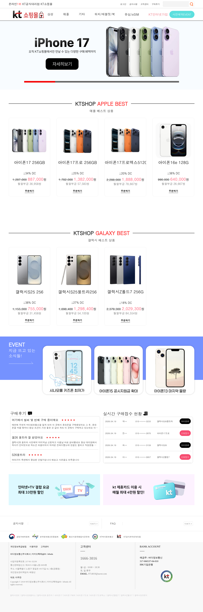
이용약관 (34, 546)
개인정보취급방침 (18, 546)
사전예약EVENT (181, 14)
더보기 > (94, 523)
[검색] (175, 4)
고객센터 (45, 546)
